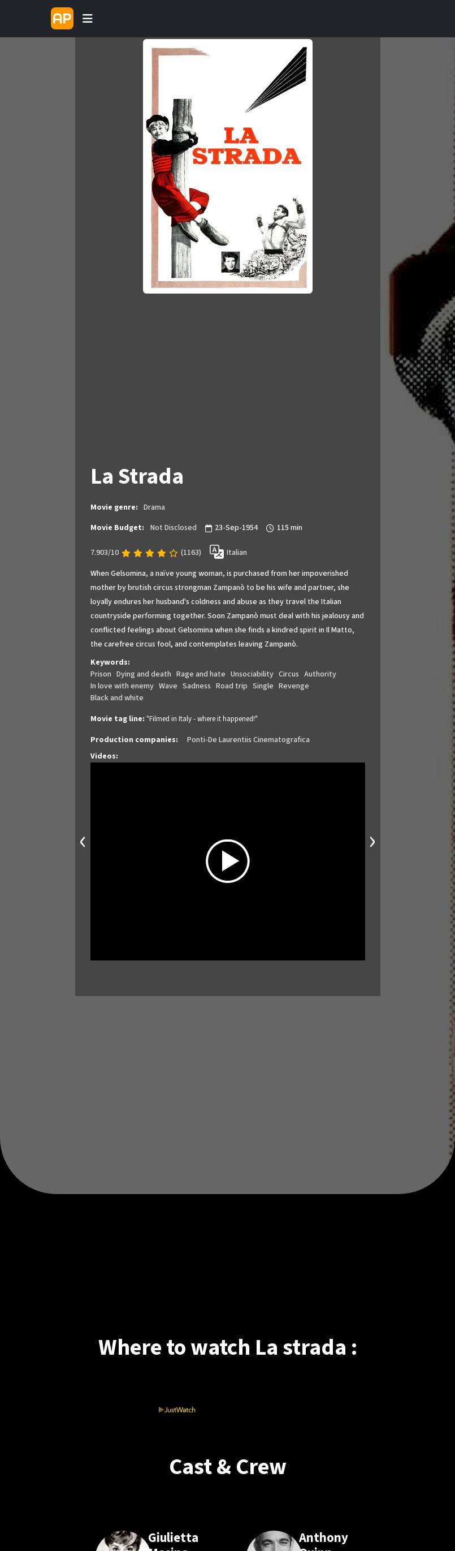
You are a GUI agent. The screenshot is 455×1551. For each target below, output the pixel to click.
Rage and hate (201, 674)
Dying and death (143, 674)
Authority (320, 674)
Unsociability (252, 674)
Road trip (232, 686)
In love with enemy (122, 686)
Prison (100, 674)
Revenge (294, 686)
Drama (154, 507)
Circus (289, 674)
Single (263, 686)
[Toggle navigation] (87, 19)
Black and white (117, 698)
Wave (168, 686)
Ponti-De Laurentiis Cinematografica (248, 740)
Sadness (197, 686)
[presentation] (83, 840)
